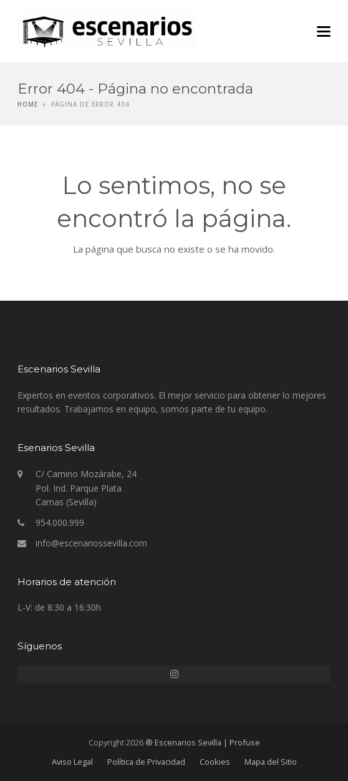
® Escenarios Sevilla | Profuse (202, 742)
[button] (324, 31)
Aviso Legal (72, 761)
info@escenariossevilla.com (91, 543)
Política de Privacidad (146, 761)
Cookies (215, 761)
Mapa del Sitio (270, 761)
